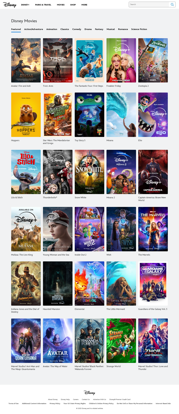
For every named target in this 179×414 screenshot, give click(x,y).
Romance (123, 29)
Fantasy (99, 29)
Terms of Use (14, 404)
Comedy (76, 29)
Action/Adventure (33, 29)
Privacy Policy (55, 404)
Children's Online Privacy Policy (101, 404)
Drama (88, 29)
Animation (51, 29)
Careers (76, 399)
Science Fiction (139, 29)
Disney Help (65, 399)
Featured (16, 29)
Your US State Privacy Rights (75, 404)
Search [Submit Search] (172, 4)
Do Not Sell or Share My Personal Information (134, 404)
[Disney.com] (9, 5)
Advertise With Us (99, 399)
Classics (64, 29)
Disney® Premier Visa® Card (119, 399)
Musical (111, 29)
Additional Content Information (34, 404)
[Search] (149, 4)
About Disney (53, 399)
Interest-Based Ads (163, 404)
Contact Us (86, 399)
